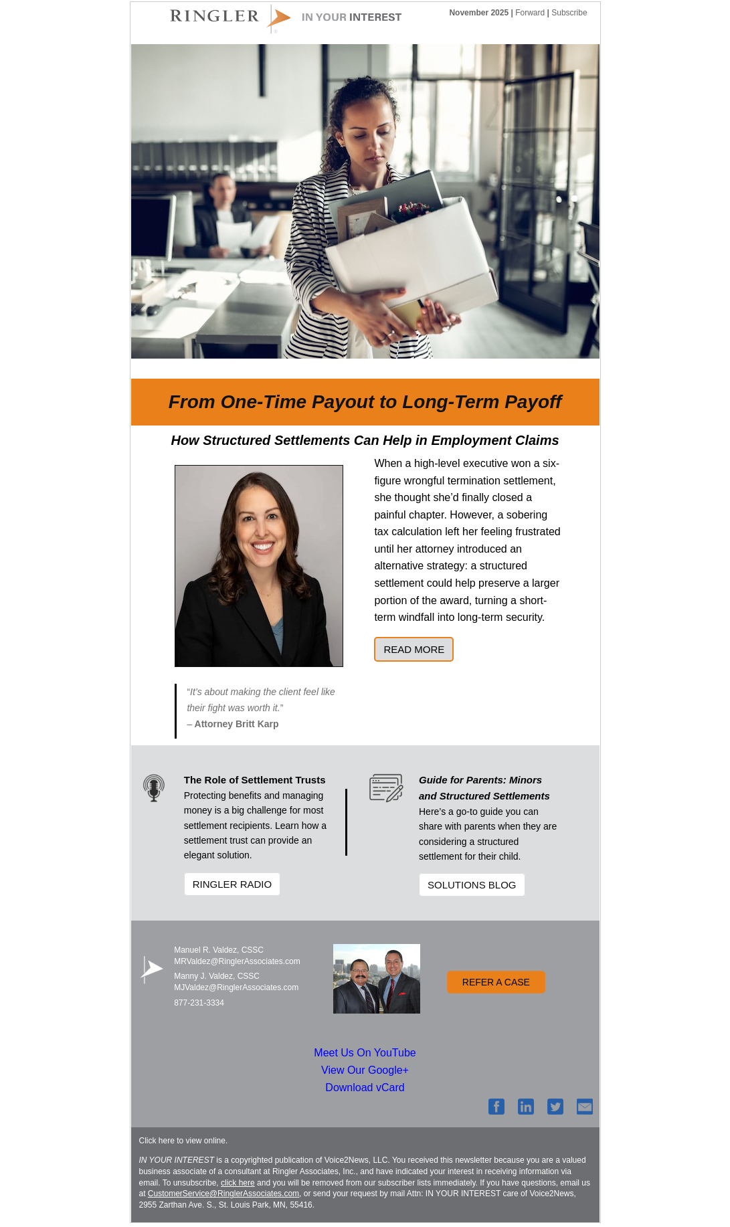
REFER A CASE (496, 982)
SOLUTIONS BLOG (472, 884)
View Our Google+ (365, 1070)
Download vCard (364, 1087)
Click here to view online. (183, 1140)
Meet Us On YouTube (365, 1052)
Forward (530, 12)
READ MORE (413, 649)
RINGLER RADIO (232, 884)
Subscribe (569, 12)
